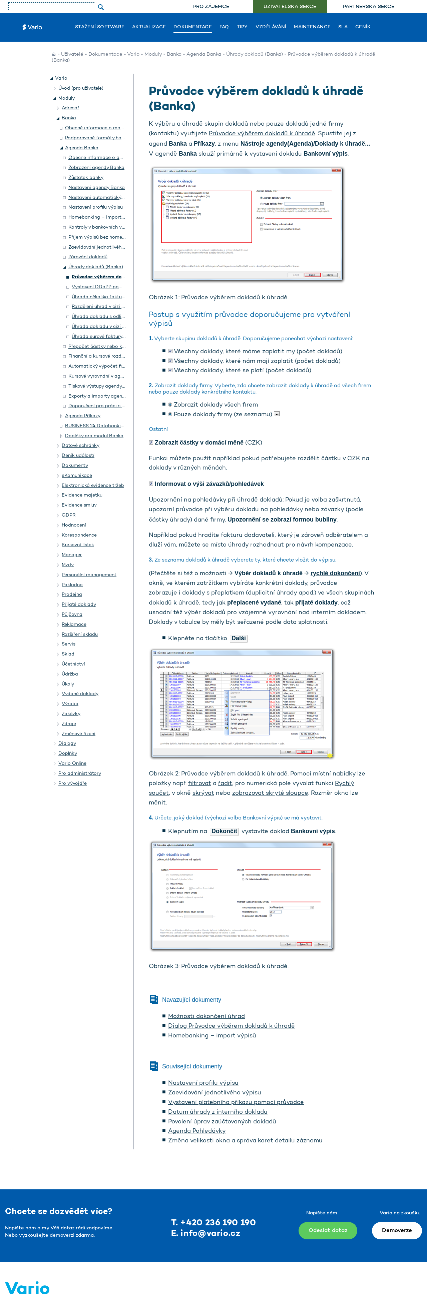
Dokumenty (75, 465)
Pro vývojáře (72, 783)
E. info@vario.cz (206, 1234)
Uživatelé (72, 54)
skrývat (203, 793)
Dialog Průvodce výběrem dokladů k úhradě (231, 1026)
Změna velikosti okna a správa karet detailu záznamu (245, 1141)
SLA (343, 27)
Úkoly (68, 684)
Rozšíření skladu (80, 634)
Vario (133, 54)
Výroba (70, 703)
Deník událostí (78, 455)
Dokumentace (192, 27)
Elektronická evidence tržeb (93, 485)
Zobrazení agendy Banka (96, 167)
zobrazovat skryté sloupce (270, 793)
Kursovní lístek (78, 545)
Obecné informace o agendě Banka (108, 157)
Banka (174, 54)
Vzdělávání (271, 27)
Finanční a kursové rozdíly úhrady (105, 356)
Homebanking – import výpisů (212, 1036)
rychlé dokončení (335, 573)
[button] (51, 79)
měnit (157, 803)
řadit (225, 784)
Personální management (89, 575)
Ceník (363, 27)
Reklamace (74, 624)
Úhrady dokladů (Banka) (254, 54)
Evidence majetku (82, 495)
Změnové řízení (78, 733)
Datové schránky (80, 445)
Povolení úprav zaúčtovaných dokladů (222, 1122)
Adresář (70, 108)
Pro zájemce (211, 6)
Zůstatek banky (85, 177)
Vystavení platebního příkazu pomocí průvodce (236, 1103)
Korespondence (79, 535)
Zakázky (71, 713)
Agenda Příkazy (82, 416)
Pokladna (72, 585)
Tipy (242, 27)
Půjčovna (72, 614)
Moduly (153, 54)
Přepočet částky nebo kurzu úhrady (108, 346)
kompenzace (333, 545)
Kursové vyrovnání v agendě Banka (107, 376)
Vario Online (72, 763)
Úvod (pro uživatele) (80, 88)
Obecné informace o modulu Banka (105, 128)
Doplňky (67, 753)
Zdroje (69, 723)
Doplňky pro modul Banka (94, 436)
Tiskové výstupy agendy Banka (102, 386)
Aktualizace (149, 27)
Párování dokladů (87, 257)
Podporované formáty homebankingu (107, 138)
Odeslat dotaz (328, 1230)
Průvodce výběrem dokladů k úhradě (262, 134)
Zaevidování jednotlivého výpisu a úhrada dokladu (125, 247)
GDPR (68, 515)
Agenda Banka (203, 54)
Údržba (70, 674)
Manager (72, 555)
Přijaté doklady (79, 604)
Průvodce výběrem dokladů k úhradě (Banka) (123, 277)
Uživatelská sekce (290, 6)
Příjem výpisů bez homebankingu (105, 237)
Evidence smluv (79, 505)
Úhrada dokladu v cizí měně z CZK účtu (116, 326)
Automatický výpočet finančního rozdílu (113, 366)
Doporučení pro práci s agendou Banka (112, 406)
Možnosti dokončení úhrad (206, 1017)
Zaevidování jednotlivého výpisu (214, 1093)
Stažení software (99, 27)
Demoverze (397, 1230)
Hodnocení (74, 525)
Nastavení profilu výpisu (203, 1083)
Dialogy (67, 743)
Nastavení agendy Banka (96, 187)
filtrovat (199, 784)
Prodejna (72, 594)
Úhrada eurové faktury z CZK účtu (110, 336)
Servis (68, 644)
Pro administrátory (79, 773)
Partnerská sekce (368, 6)
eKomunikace (77, 475)
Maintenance (312, 27)
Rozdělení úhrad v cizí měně (103, 306)
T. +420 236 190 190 (213, 1223)
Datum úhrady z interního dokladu (218, 1112)
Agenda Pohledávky (197, 1131)
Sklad (68, 654)
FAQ (224, 27)
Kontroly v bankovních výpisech (103, 227)
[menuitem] (211, 7)
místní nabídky (334, 774)
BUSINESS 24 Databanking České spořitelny (115, 426)
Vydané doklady (80, 693)
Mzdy (68, 565)
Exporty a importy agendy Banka (105, 396)
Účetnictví (73, 664)
